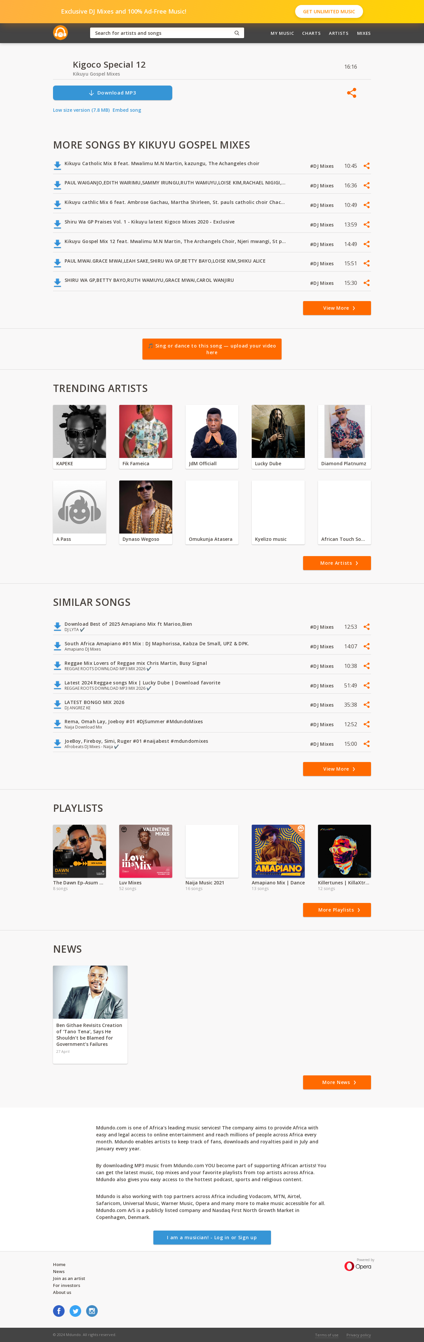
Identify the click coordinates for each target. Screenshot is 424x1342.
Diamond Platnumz (343, 463)
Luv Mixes (130, 882)
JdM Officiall (203, 463)
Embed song (127, 110)
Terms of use (327, 1334)
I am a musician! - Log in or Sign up (212, 1237)
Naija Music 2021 (205, 882)
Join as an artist (69, 1278)
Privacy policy (358, 1334)
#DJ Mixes (322, 166)
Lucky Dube (268, 463)
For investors (66, 1285)
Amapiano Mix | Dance (278, 882)
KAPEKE (64, 463)
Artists (339, 33)
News (59, 1271)
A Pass (63, 539)
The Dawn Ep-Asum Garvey (79, 882)
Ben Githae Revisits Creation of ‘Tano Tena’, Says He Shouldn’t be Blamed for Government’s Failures (89, 1034)
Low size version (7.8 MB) (81, 110)
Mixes (364, 33)
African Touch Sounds (344, 539)
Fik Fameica (136, 463)
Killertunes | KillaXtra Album (344, 882)
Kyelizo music (271, 539)
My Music (282, 33)
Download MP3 (112, 92)
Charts (311, 33)
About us (62, 1292)
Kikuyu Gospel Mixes (96, 74)
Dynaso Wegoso (141, 539)
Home (59, 1264)
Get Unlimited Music (329, 11)
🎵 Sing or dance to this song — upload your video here (212, 349)
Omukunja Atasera (211, 539)
